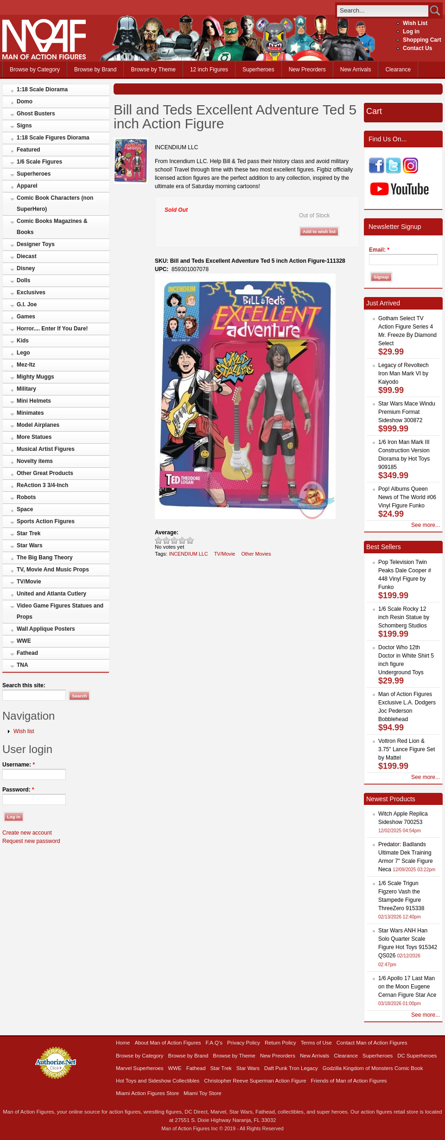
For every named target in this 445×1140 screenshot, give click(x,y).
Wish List (415, 23)
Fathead (27, 653)
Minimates (30, 413)
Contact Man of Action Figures (372, 1042)
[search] (383, 10)
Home (123, 1042)
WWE (24, 641)
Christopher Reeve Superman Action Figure (255, 1080)
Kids (23, 340)
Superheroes (258, 69)
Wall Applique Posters (46, 629)
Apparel (27, 186)
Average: (166, 532)
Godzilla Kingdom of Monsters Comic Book (373, 1068)
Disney (26, 268)
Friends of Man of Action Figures (349, 1080)
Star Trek (28, 533)
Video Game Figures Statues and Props (60, 611)
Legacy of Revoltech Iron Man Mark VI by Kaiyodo (403, 373)
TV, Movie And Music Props (53, 569)
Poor (159, 540)
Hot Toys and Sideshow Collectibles (157, 1080)
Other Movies (256, 554)
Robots (26, 497)
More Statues (34, 437)
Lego (23, 352)
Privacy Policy (243, 1042)
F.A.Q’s (214, 1042)
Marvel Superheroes (140, 1068)
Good (174, 540)
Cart (374, 111)
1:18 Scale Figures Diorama (53, 137)
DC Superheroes (417, 1055)
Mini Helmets (34, 401)
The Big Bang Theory (45, 557)
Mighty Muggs (35, 377)
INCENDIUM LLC (188, 554)
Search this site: (23, 685)
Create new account (27, 833)
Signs (24, 125)
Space (25, 509)
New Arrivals (355, 69)
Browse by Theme (153, 69)
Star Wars (30, 545)
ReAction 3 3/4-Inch (42, 485)
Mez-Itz (26, 364)
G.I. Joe (27, 304)
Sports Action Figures (46, 521)
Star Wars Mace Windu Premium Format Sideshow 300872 (406, 412)
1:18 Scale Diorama (42, 89)
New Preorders (307, 69)
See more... (425, 525)
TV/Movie (29, 581)
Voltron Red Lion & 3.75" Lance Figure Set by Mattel (406, 749)
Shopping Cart (422, 40)
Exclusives (31, 292)
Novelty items (35, 461)
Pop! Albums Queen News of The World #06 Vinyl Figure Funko (407, 497)
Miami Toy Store (202, 1093)
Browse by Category (35, 69)
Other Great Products (45, 473)
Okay (167, 540)
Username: (18, 764)
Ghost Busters (36, 113)
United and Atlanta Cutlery (51, 593)
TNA (22, 665)
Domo (24, 101)
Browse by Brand (95, 69)
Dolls (23, 280)
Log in (411, 31)
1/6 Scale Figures (39, 161)
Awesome (190, 540)
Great (182, 540)
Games (26, 316)
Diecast (27, 256)
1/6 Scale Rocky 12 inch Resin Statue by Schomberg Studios (403, 617)
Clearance (398, 69)
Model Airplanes (38, 425)
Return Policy (280, 1042)
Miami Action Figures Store (147, 1093)
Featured (28, 149)
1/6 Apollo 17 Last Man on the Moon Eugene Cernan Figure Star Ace (407, 986)
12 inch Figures (209, 69)
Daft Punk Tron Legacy (291, 1068)
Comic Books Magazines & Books (52, 226)
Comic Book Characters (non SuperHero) (55, 203)
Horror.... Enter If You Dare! (52, 328)
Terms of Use (316, 1042)
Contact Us (417, 48)
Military (26, 389)
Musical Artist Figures (46, 449)
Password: (18, 789)
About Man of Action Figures (167, 1042)
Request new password (31, 841)
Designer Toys (36, 244)
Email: (379, 250)
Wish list (23, 731)
